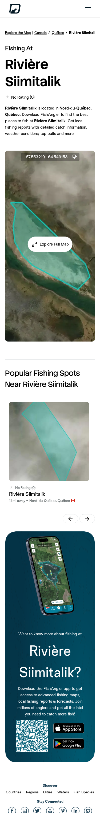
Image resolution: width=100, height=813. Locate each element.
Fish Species (84, 792)
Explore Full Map (54, 244)
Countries (13, 792)
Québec (58, 32)
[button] (50, 244)
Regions (32, 792)
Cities (48, 792)
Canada (40, 32)
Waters (63, 792)
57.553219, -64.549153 (52, 157)
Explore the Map (18, 32)
